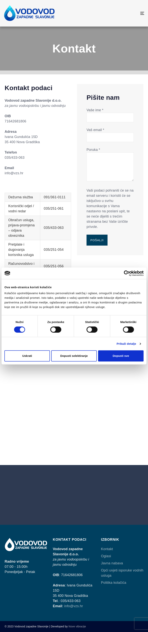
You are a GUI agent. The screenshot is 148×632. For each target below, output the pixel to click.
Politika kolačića (113, 583)
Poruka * (110, 165)
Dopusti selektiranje (74, 355)
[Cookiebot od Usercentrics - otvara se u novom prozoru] (127, 273)
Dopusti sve (121, 355)
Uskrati (27, 355)
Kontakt (107, 549)
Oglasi (106, 556)
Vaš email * (110, 133)
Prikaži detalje (126, 343)
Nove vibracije (77, 626)
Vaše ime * (110, 113)
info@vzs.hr (73, 606)
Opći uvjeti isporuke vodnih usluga (122, 572)
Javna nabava (112, 563)
